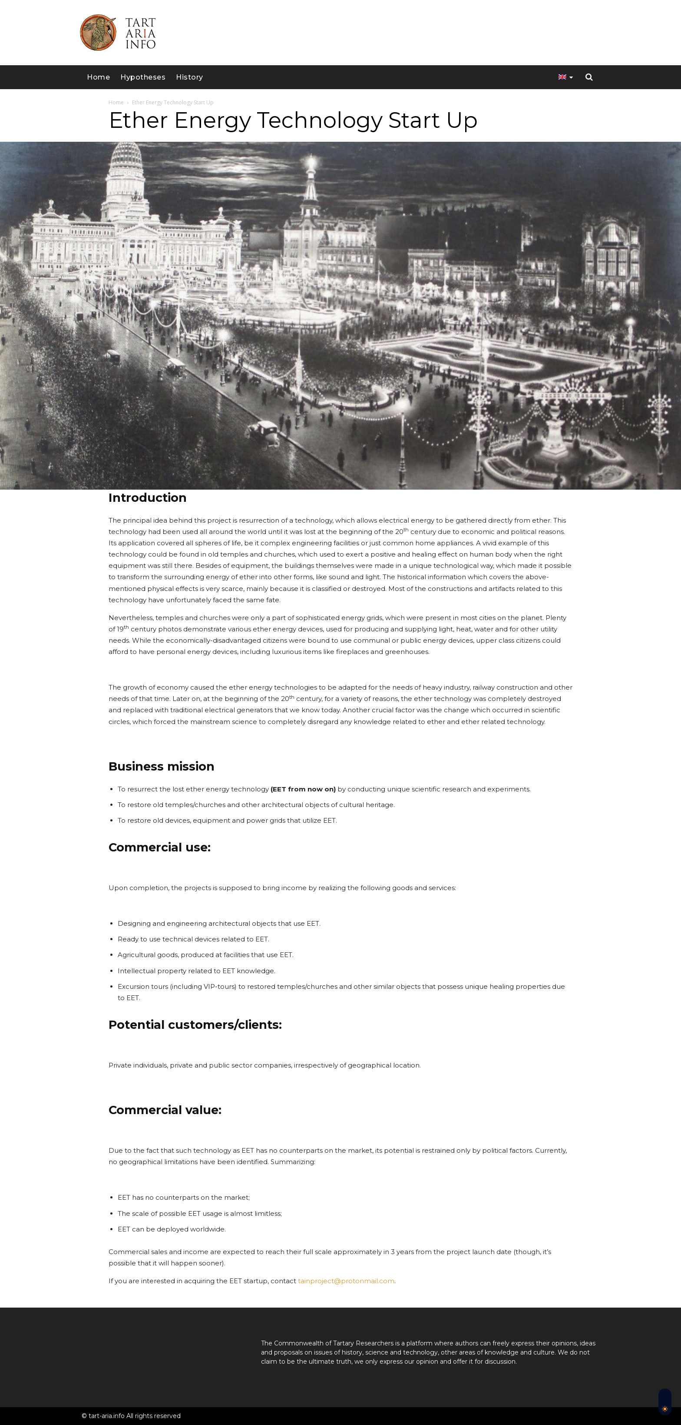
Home (116, 102)
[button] (589, 77)
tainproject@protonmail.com (346, 1281)
